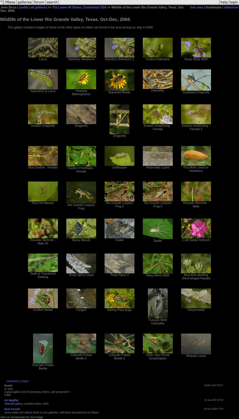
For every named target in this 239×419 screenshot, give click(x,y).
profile (23, 7)
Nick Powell (12, 409)
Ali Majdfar (11, 400)
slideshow (231, 7)
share (25, 381)
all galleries (39, 7)
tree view (196, 7)
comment (12, 381)
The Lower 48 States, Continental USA (79, 7)
